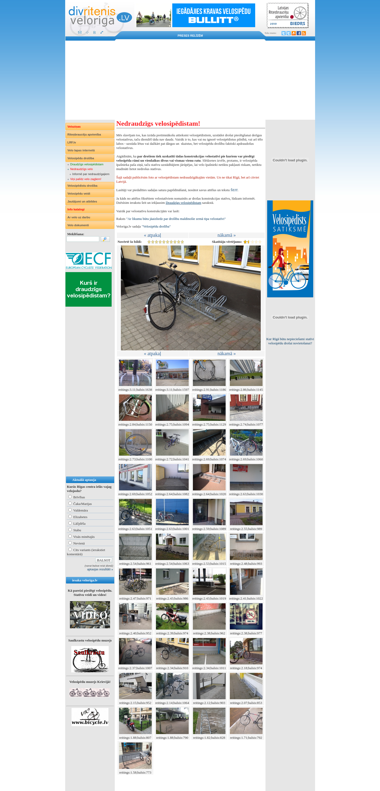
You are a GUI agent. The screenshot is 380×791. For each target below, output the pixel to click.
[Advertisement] (190, 80)
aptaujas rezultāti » (100, 569)
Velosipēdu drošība (81, 158)
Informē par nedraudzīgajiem (91, 174)
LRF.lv (72, 142)
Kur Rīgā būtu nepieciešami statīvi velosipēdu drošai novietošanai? (290, 341)
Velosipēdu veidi (79, 193)
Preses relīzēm (190, 35)
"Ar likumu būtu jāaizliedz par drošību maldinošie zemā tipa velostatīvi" (176, 219)
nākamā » (226, 235)
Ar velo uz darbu (79, 217)
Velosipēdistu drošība (83, 185)
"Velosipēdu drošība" (156, 226)
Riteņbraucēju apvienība (84, 134)
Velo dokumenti (78, 225)
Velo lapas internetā (81, 150)
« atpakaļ (152, 235)
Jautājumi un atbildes (82, 201)
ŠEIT (234, 190)
